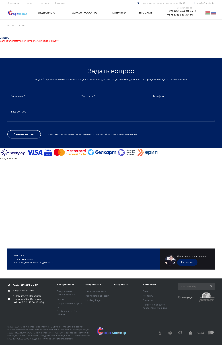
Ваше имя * (17, 96)
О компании (13, 3)
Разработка (93, 284)
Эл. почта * (88, 96)
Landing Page (93, 300)
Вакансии (60, 3)
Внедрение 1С (66, 284)
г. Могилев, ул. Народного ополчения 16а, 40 (163, 3)
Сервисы (61, 299)
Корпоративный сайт (97, 295)
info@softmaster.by (206, 3)
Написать (187, 262)
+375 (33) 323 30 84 (180, 14)
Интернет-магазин (95, 291)
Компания (149, 284)
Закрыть (4, 37)
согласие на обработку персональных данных (114, 134)
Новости (30, 3)
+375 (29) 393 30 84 (180, 11)
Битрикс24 (121, 284)
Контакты (44, 3)
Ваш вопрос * (19, 111)
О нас (146, 291)
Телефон (158, 96)
